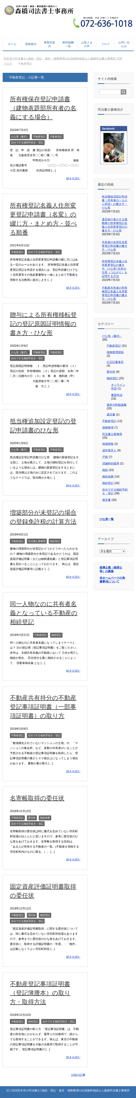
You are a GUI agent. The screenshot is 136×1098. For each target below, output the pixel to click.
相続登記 (55, 541)
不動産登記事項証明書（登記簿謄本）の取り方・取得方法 (40, 992)
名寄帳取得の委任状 (37, 798)
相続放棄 (45, 817)
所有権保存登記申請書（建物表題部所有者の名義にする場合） (43, 108)
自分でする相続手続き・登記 (27, 142)
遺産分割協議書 (116, 404)
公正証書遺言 (115, 362)
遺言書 (111, 414)
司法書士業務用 (37, 541)
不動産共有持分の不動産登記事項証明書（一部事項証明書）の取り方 (43, 706)
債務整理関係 (115, 352)
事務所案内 (49, 44)
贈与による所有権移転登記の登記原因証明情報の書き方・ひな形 (43, 323)
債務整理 (108, 427)
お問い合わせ (124, 44)
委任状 (32, 817)
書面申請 (116, 395)
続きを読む (73, 178)
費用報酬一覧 (68, 44)
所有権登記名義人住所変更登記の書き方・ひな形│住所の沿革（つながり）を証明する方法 (114, 269)
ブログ (105, 44)
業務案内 (30, 44)
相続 (105, 470)
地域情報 (108, 443)
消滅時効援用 (110, 463)
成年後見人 (109, 450)
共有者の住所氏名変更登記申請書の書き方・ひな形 (114, 246)
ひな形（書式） (20, 136)
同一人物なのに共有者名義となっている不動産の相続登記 (43, 613)
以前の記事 (78, 1074)
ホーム (12, 44)
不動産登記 (39, 136)
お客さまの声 (86, 44)
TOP (63, 58)
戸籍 (105, 456)
